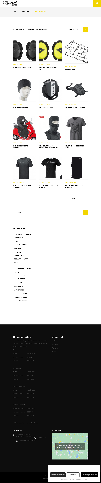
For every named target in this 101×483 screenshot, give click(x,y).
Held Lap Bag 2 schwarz (75, 108)
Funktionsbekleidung (22, 234)
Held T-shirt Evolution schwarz (48, 187)
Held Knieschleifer (46, 108)
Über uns (55, 348)
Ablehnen (73, 474)
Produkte (25, 12)
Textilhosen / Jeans (22, 269)
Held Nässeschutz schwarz (20, 147)
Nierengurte (18, 286)
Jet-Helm (18, 252)
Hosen (15, 263)
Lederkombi (18, 283)
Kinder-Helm (19, 256)
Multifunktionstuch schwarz (74, 187)
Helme (15, 242)
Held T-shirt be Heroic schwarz (22, 187)
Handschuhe (18, 238)
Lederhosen (19, 266)
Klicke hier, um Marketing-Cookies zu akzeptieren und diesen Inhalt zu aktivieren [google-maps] (70, 446)
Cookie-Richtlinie (65, 479)
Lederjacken (19, 276)
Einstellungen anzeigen (89, 474)
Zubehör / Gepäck (18, 65)
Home (14, 12)
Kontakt (54, 352)
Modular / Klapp (21, 259)
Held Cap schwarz (20, 108)
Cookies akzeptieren (58, 474)
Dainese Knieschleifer (22, 68)
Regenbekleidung (20, 294)
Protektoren (18, 290)
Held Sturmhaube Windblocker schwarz (48, 147)
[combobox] (73, 29)
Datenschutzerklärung (75, 479)
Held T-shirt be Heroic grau (74, 147)
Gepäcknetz (70, 70)
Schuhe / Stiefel (20, 298)
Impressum (84, 479)
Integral (17, 248)
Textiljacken (19, 279)
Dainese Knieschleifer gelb (48, 69)
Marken (54, 341)
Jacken (16, 273)
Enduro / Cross (20, 245)
